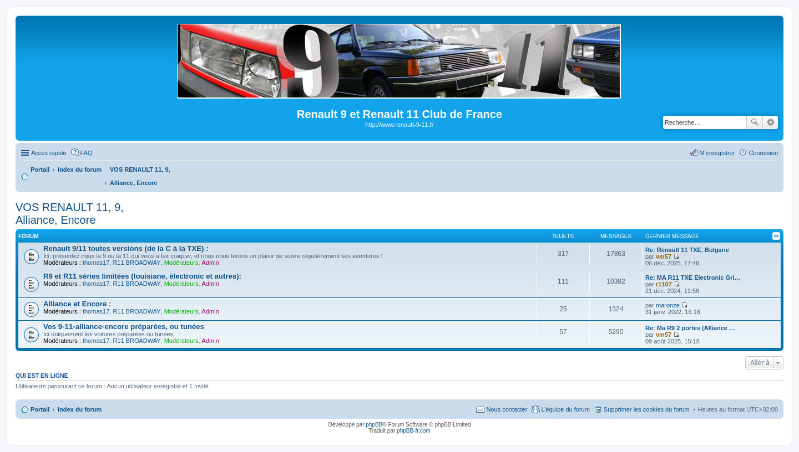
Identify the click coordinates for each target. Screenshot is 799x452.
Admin (210, 262)
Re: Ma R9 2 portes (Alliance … (690, 328)
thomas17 (96, 262)
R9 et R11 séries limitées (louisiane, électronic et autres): (142, 276)
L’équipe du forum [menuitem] (565, 409)
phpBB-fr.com (414, 431)
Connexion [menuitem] (763, 153)
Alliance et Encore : (77, 304)
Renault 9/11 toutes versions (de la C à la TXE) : (126, 248)
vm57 (663, 256)
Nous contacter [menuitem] (506, 409)
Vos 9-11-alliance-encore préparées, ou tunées (123, 326)
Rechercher (754, 122)
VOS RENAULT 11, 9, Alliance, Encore (70, 213)
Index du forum (80, 409)
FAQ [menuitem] (86, 153)
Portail (40, 169)
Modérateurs (181, 262)
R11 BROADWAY (136, 262)
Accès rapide (49, 153)
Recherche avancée (770, 122)
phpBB (374, 425)
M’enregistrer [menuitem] (717, 153)
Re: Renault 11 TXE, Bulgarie (687, 249)
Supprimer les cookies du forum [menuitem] (647, 409)
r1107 (664, 284)
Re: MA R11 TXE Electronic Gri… (692, 277)
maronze (668, 305)
